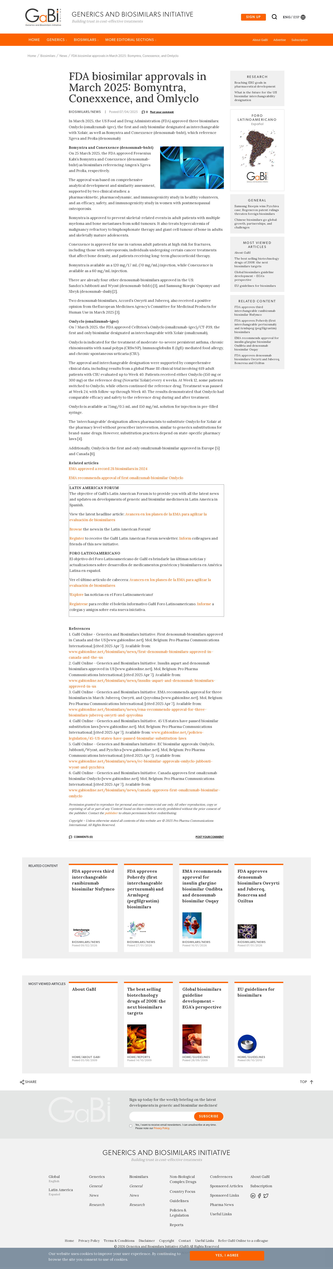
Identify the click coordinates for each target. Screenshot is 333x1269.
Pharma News (222, 1206)
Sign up (253, 17)
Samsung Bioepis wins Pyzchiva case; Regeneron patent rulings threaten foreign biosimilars (256, 212)
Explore (77, 596)
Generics (57, 42)
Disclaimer (147, 1243)
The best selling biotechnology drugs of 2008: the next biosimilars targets (256, 264)
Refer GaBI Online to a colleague (243, 1243)
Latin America (66, 1194)
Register (76, 540)
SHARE (28, 1084)
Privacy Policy (161, 1130)
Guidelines (179, 1202)
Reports (176, 1227)
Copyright (166, 1243)
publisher (111, 815)
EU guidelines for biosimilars (255, 288)
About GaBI (260, 42)
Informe (204, 606)
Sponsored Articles (226, 1188)
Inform (185, 540)
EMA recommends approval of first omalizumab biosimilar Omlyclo (126, 480)
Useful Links (221, 1216)
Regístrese (78, 606)
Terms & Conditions (119, 1243)
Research (96, 1206)
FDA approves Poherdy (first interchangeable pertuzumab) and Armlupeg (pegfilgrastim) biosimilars (255, 328)
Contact (185, 1243)
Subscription (299, 42)
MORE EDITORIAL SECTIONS (130, 42)
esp (296, 17)
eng (286, 17)
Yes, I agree (227, 1255)
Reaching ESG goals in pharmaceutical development (254, 86)
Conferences (221, 1178)
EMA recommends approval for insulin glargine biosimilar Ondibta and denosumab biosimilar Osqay (256, 345)
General (95, 1188)
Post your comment (162, 114)
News (63, 57)
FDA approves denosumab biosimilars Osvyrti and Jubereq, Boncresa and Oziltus (257, 361)
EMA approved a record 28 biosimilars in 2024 (108, 470)
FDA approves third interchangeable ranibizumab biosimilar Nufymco (254, 312)
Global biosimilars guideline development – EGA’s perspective (254, 278)
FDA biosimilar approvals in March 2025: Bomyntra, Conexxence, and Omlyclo (125, 57)
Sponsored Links (224, 1197)
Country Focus (182, 1193)
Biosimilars (86, 42)
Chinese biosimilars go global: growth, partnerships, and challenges (255, 225)
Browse (75, 531)
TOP (306, 1084)
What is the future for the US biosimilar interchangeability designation (255, 98)
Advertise (280, 42)
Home (34, 42)
